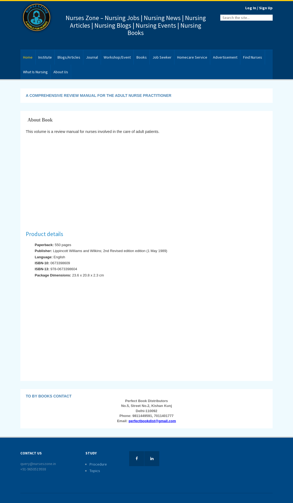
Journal (92, 57)
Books (141, 57)
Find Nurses (252, 57)
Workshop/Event (117, 57)
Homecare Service (192, 57)
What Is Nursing (35, 71)
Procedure (98, 464)
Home (28, 57)
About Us (60, 71)
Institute (45, 57)
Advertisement (225, 57)
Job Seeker (161, 57)
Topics (95, 470)
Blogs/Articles (69, 57)
